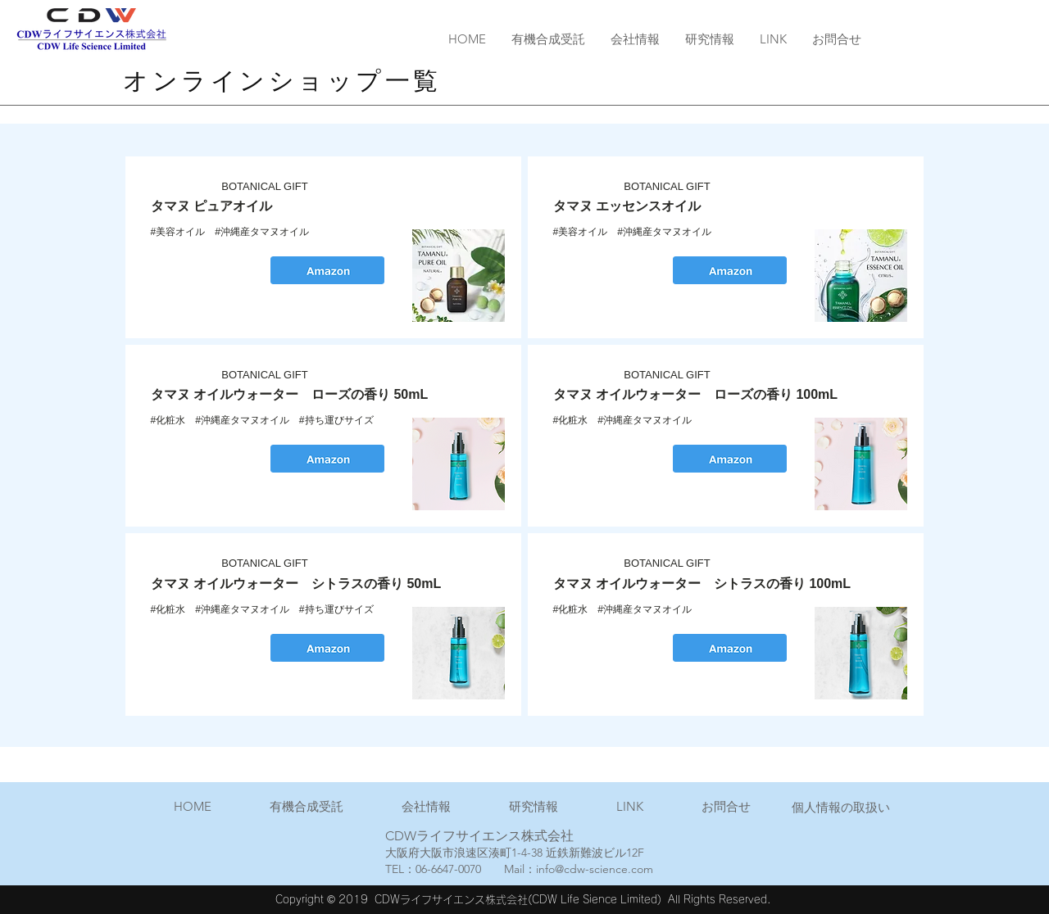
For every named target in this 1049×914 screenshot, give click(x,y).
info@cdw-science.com (594, 869)
